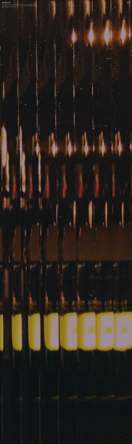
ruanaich (6, 2)
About (98, 2)
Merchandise (119, 2)
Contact (107, 2)
